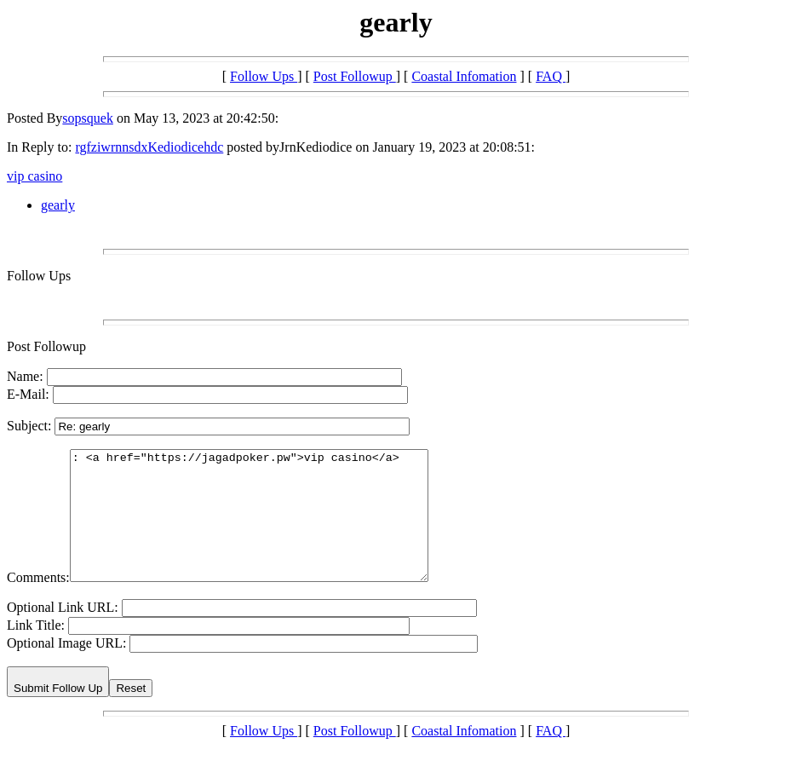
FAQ (550, 76)
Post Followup (354, 76)
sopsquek (87, 118)
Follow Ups (263, 76)
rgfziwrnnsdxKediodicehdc (149, 147)
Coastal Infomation (463, 76)
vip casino (34, 176)
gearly (58, 205)
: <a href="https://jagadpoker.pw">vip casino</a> (270, 528)
